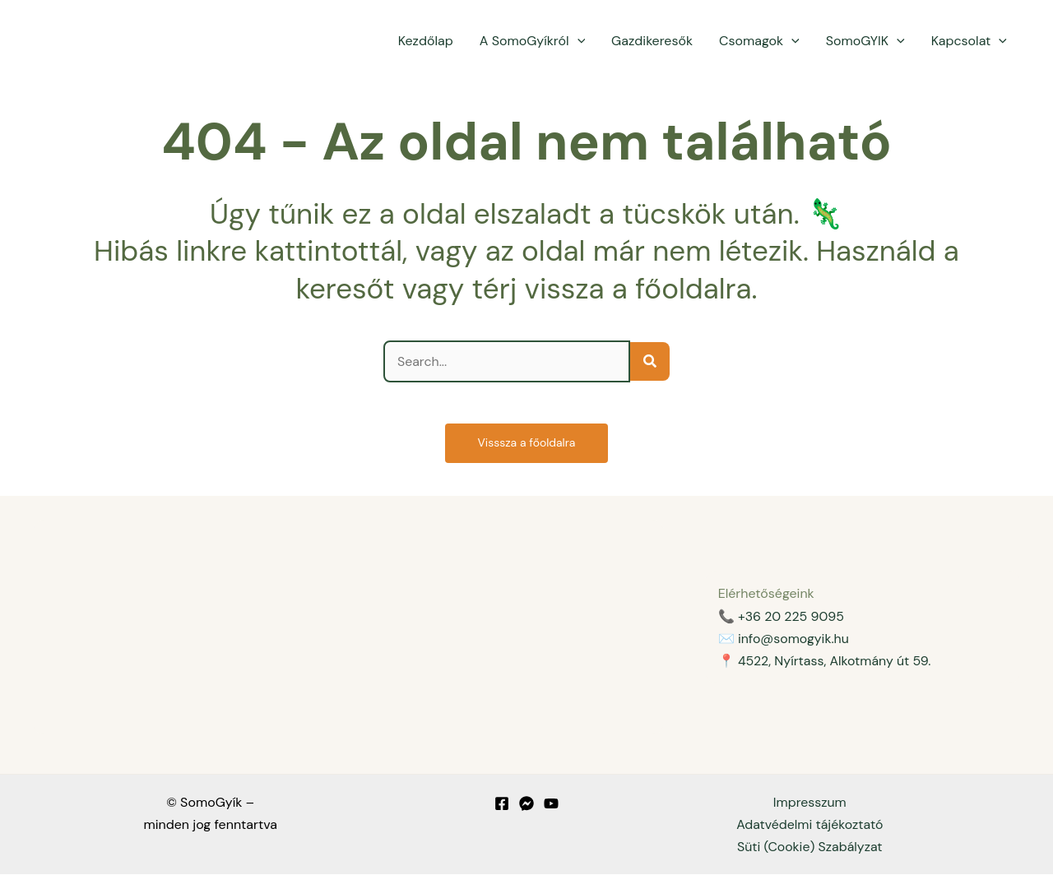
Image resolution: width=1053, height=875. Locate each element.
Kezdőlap (425, 40)
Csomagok (759, 41)
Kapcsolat (969, 41)
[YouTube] (551, 803)
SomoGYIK (865, 41)
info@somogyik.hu (794, 638)
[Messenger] (526, 803)
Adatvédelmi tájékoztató (809, 824)
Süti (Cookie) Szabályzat (809, 847)
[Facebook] (501, 803)
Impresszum (810, 802)
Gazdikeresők (652, 40)
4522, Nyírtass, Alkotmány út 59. (835, 660)
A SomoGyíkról (532, 41)
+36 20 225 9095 (791, 616)
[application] (577, 41)
